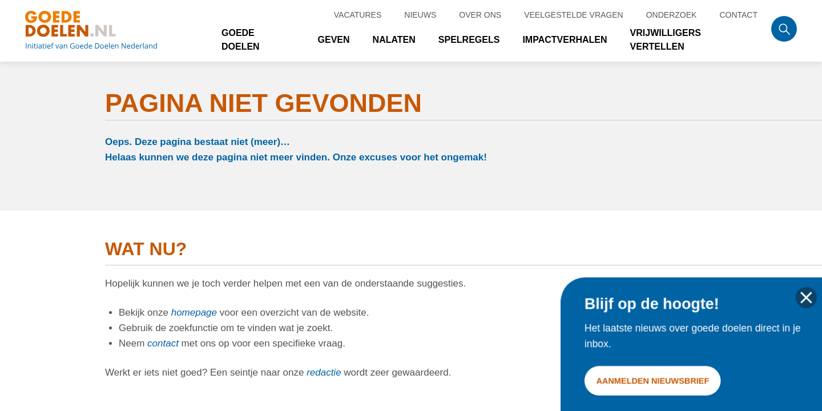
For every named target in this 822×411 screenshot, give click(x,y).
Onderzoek (671, 14)
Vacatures (358, 14)
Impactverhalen (564, 40)
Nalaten (394, 40)
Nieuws (420, 14)
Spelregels (469, 40)
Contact (738, 14)
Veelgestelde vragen (573, 14)
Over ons (480, 14)
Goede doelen (105, 31)
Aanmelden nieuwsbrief (653, 380)
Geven (334, 40)
